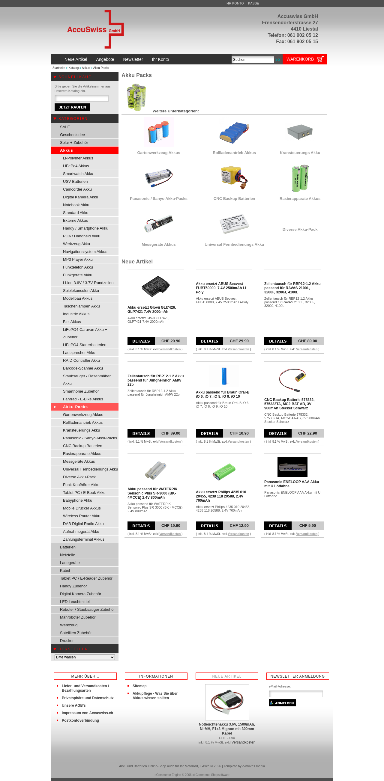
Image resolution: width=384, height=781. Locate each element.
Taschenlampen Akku (81, 306)
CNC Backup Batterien (82, 446)
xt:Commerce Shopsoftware (210, 775)
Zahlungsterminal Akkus (83, 539)
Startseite (58, 68)
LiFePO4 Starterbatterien (84, 345)
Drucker (67, 640)
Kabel (65, 570)
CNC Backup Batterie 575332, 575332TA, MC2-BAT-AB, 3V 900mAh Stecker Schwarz (289, 404)
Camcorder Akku (77, 189)
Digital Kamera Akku (80, 197)
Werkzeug (68, 625)
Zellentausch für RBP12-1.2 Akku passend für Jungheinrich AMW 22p (156, 380)
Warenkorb (300, 59)
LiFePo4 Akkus (76, 166)
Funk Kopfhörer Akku (81, 485)
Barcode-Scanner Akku (83, 368)
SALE (65, 127)
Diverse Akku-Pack (79, 477)
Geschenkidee (72, 134)
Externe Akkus (75, 220)
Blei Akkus (72, 321)
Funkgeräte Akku (77, 275)
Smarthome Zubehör (81, 391)
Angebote (105, 59)
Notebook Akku (76, 205)
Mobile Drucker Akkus (82, 508)
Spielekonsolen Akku (81, 290)
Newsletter (133, 59)
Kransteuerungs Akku (81, 430)
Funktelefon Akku (78, 267)
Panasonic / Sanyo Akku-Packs (90, 438)
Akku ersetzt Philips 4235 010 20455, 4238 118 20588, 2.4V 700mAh (221, 496)
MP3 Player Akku (78, 259)
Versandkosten (170, 349)
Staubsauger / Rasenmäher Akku (87, 380)
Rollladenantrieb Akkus (83, 422)
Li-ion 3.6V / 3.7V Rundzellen (88, 283)
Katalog (73, 68)
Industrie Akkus (76, 314)
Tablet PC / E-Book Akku (84, 492)
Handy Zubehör (73, 586)
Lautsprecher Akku (79, 352)
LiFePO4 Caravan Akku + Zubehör (85, 333)
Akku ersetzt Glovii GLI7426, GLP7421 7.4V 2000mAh (152, 309)
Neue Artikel (75, 59)
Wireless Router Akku (81, 516)
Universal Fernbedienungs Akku (90, 469)
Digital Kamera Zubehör (80, 594)
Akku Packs (101, 68)
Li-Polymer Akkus (78, 158)
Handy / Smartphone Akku (85, 228)
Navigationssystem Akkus (85, 251)
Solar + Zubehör (74, 142)
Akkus (86, 68)
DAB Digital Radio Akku (83, 523)
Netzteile (67, 555)
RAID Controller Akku (81, 360)
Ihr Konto (235, 3)
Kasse (253, 3)
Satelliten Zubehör (76, 633)
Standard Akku (75, 212)
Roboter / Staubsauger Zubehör (87, 609)
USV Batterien (75, 181)
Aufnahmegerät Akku (81, 531)
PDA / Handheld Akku (81, 236)
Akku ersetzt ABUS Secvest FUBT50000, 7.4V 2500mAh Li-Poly (221, 288)
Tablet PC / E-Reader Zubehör (86, 578)
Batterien (68, 547)
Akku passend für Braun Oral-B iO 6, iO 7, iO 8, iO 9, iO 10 (223, 394)
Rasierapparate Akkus (82, 453)
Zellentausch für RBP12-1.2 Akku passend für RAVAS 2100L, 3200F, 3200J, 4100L (292, 288)
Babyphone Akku (77, 500)
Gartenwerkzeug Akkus (83, 414)
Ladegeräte (70, 562)
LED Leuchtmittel (75, 601)
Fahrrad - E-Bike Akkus (83, 399)
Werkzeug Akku (76, 244)
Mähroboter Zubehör (78, 617)
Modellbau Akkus (77, 298)
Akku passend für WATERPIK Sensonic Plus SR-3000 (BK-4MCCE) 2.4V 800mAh (152, 493)
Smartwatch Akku (78, 173)
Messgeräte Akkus (79, 461)
